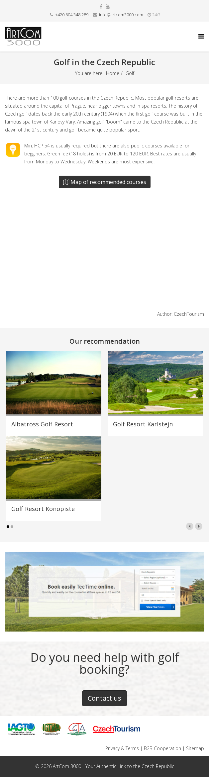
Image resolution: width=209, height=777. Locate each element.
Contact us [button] (104, 698)
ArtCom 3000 (67, 766)
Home (112, 73)
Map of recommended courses (104, 182)
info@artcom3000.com (121, 15)
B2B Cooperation (162, 748)
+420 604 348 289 (71, 15)
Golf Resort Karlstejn (143, 424)
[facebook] (101, 6)
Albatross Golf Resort (42, 424)
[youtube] (108, 6)
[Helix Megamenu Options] (201, 36)
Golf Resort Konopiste (43, 509)
